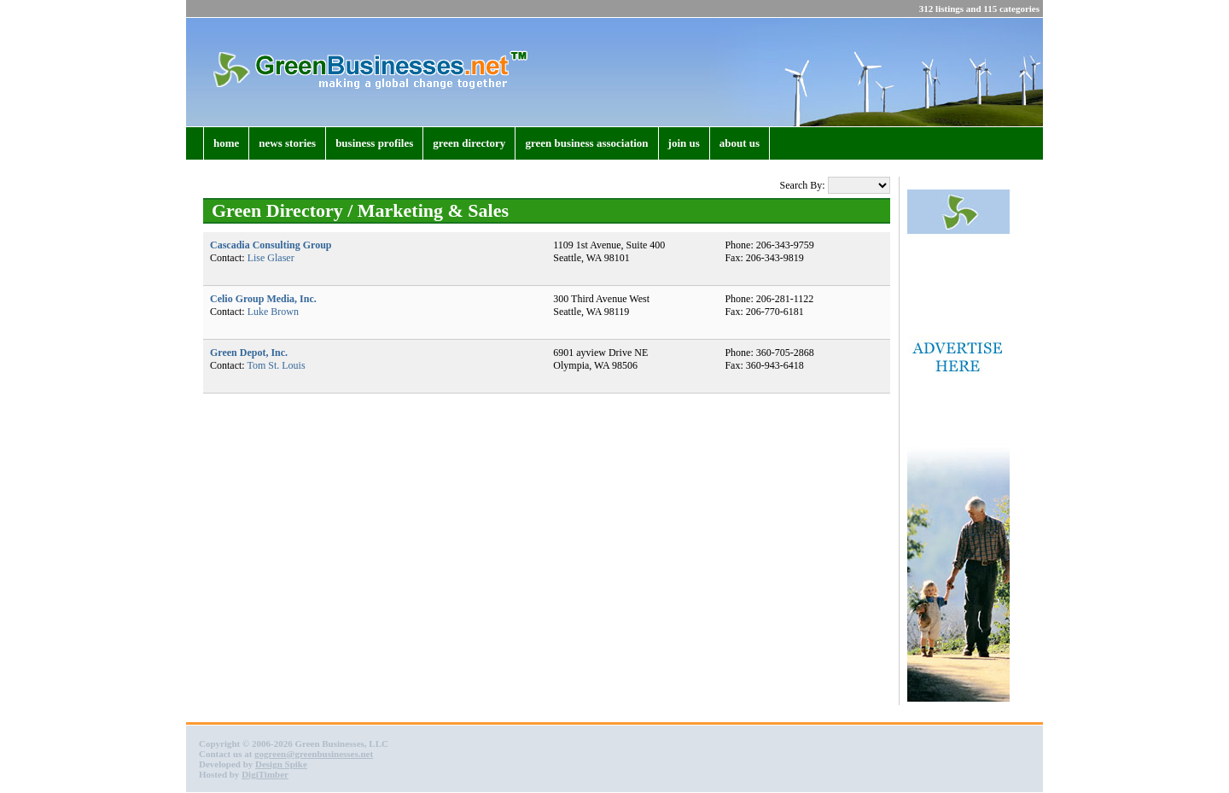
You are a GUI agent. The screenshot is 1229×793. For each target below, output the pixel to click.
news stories (287, 143)
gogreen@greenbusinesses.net (313, 754)
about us (739, 143)
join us (684, 143)
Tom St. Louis (276, 365)
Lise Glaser (271, 258)
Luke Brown (273, 312)
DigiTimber (265, 774)
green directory (469, 143)
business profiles (374, 143)
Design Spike (281, 764)
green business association (586, 143)
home (226, 143)
